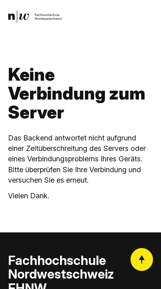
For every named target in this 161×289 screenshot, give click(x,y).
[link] (35, 16)
